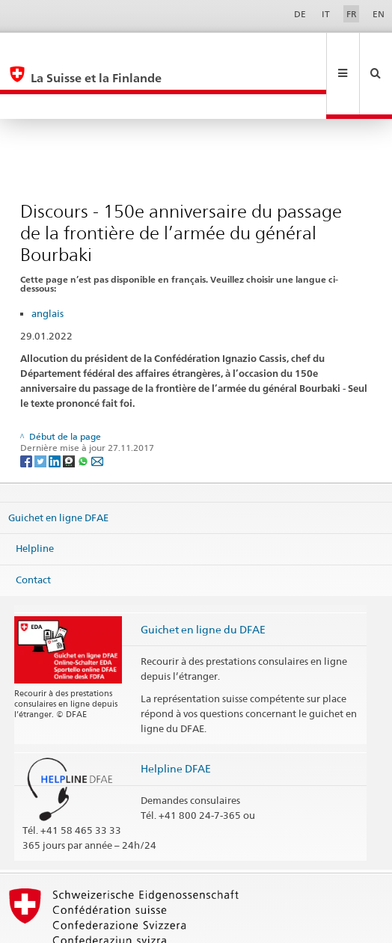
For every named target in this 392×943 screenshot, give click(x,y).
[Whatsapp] (84, 410)
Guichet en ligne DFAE (58, 467)
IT (326, 13)
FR (351, 13)
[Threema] (70, 410)
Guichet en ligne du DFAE (203, 579)
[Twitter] (41, 410)
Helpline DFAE (176, 718)
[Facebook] (27, 410)
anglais (47, 263)
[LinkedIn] (56, 410)
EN (379, 13)
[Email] (97, 410)
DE (300, 13)
